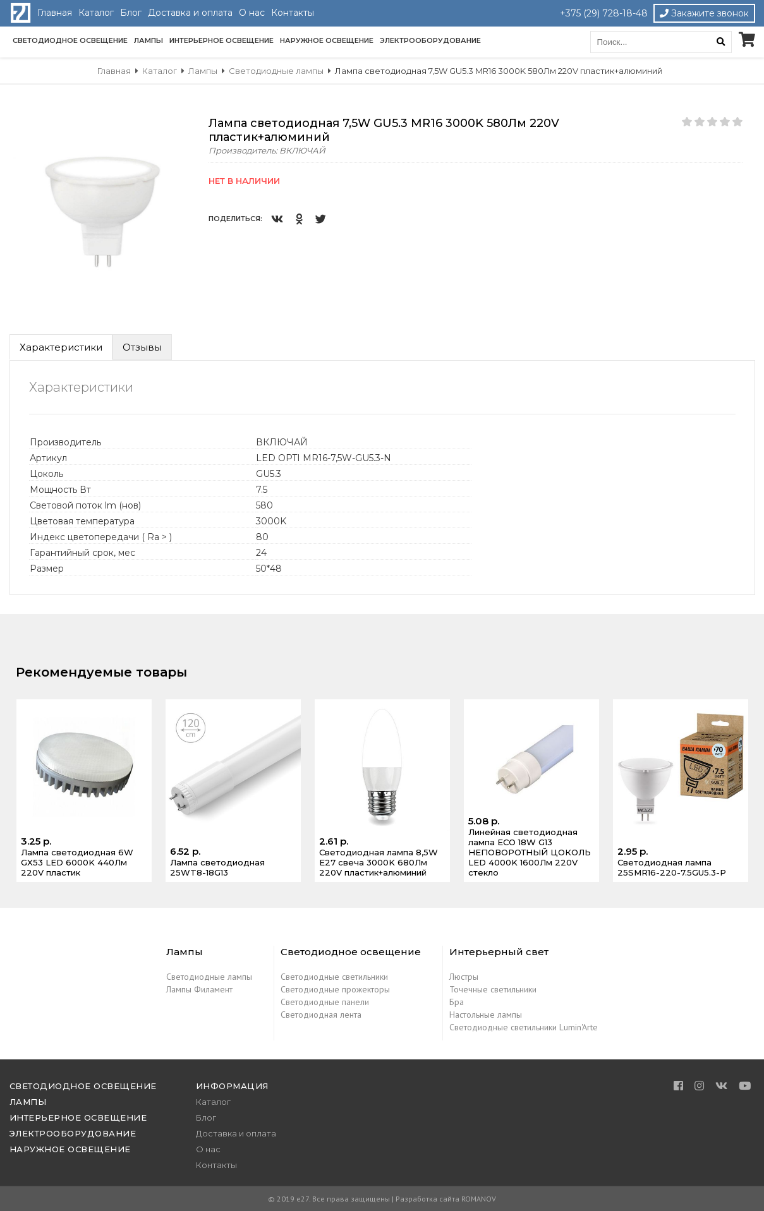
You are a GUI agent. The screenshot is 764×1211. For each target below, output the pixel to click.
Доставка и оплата (190, 12)
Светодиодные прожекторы (335, 989)
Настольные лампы (485, 1014)
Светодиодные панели (325, 1002)
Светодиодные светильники (334, 976)
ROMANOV (478, 1198)
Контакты (292, 12)
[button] (184, 127)
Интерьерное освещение (221, 40)
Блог (131, 12)
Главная (54, 12)
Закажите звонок (704, 13)
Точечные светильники (493, 989)
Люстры (463, 976)
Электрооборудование (430, 40)
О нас (252, 12)
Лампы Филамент (199, 989)
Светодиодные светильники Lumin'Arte (523, 1027)
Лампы (148, 40)
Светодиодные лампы (209, 976)
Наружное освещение (326, 40)
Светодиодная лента (321, 1014)
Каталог (96, 12)
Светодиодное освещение (70, 40)
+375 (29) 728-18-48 (604, 13)
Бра (456, 1002)
